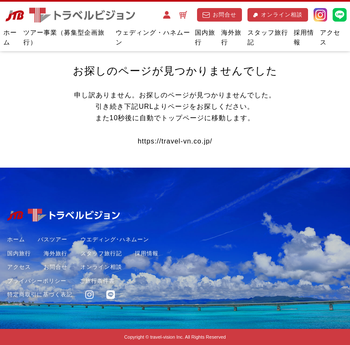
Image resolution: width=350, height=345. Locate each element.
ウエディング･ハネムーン (115, 239)
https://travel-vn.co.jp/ (175, 141)
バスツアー (52, 239)
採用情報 (304, 37)
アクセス (330, 37)
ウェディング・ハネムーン (153, 37)
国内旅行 (205, 37)
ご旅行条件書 (97, 281)
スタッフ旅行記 (267, 37)
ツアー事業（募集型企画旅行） (64, 37)
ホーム (10, 37)
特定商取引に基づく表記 (39, 294)
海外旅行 (231, 37)
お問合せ (219, 14)
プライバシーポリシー (37, 281)
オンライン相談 (278, 14)
